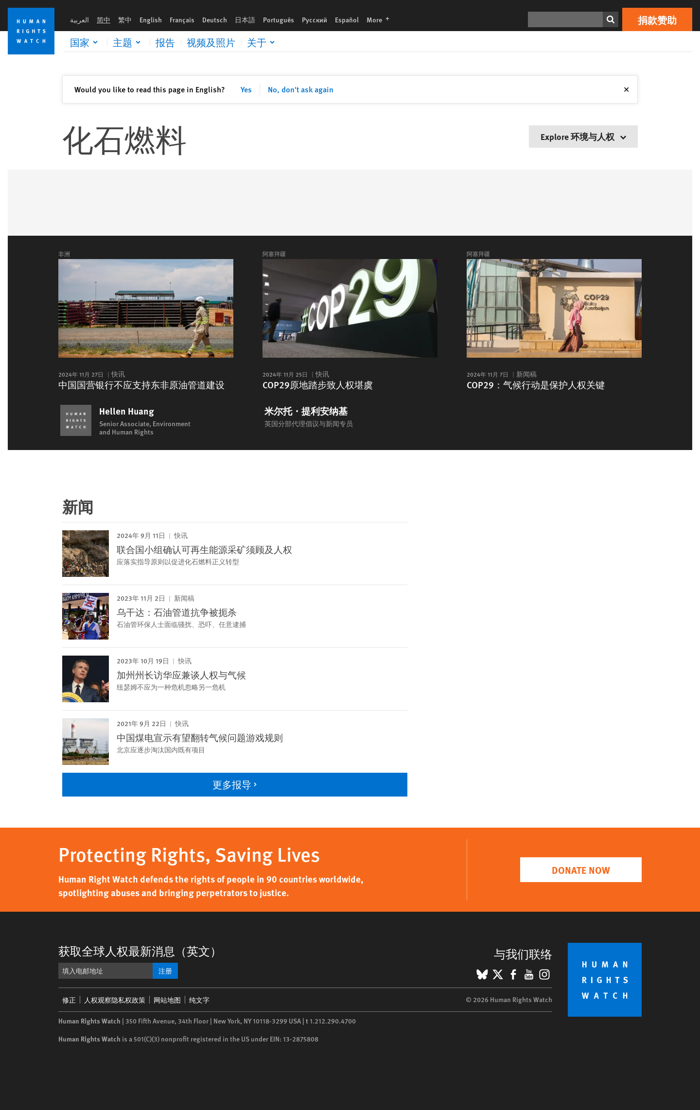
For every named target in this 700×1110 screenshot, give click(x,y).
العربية (79, 19)
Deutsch (214, 19)
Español (347, 19)
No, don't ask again (300, 89)
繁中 (125, 19)
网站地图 (167, 1000)
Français (182, 19)
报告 (165, 42)
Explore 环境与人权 (583, 136)
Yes (246, 89)
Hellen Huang (126, 411)
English (151, 19)
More (381, 19)
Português (278, 19)
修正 (69, 1000)
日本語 (245, 19)
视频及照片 (211, 42)
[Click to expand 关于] (262, 42)
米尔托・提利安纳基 (306, 411)
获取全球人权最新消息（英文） (140, 950)
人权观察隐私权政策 (114, 1000)
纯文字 (199, 1000)
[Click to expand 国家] (85, 42)
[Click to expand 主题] (128, 42)
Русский (314, 19)
